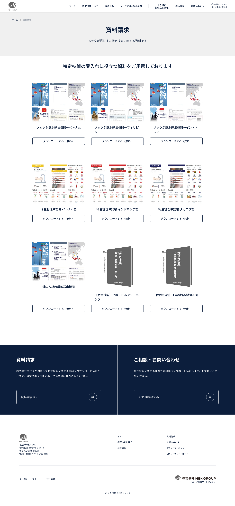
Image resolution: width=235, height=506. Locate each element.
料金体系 (109, 6)
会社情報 (50, 479)
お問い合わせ (173, 443)
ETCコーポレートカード (177, 454)
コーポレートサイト (28, 479)
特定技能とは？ (90, 6)
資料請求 (171, 437)
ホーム (72, 6)
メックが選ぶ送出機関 (131, 6)
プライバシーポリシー (176, 448)
